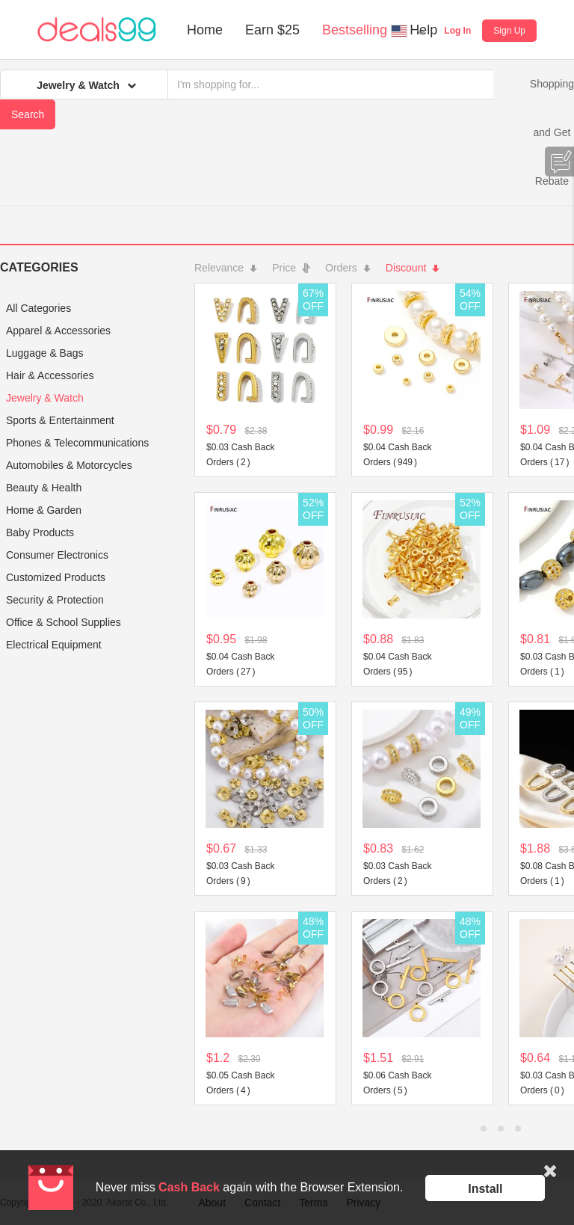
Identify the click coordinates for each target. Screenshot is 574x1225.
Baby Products (40, 532)
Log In (457, 30)
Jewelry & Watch (45, 398)
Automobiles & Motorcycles (69, 465)
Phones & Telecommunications (77, 443)
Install (485, 1188)
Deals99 (96, 30)
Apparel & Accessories (58, 331)
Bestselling (354, 29)
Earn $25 (272, 29)
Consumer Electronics (57, 555)
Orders (348, 268)
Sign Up (509, 30)
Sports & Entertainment (60, 420)
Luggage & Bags (45, 353)
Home (205, 29)
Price (291, 268)
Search (27, 114)
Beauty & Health (43, 488)
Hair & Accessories (49, 375)
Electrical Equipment (54, 645)
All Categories (38, 308)
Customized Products (55, 577)
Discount (412, 268)
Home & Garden (43, 510)
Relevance (225, 268)
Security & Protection (55, 600)
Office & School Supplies (63, 622)
